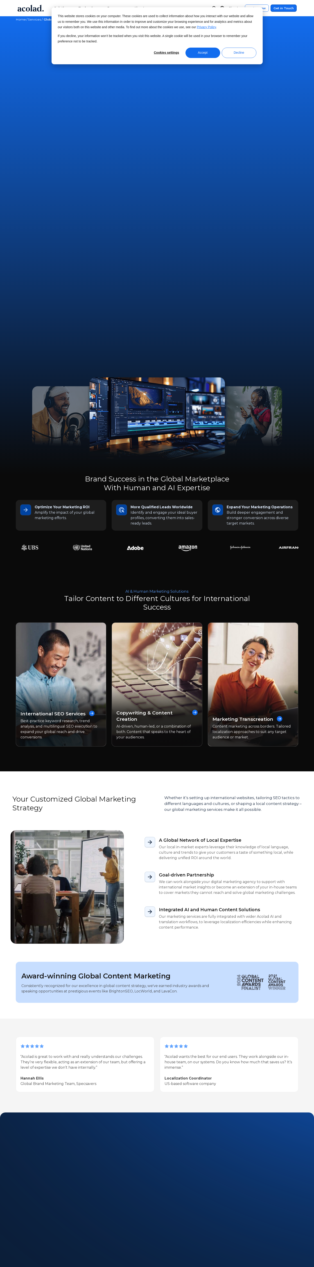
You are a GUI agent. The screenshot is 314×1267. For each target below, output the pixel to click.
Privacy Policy (206, 27)
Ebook (82, 1028)
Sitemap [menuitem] (242, 1241)
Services (34, 19)
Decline (239, 52)
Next (42, 1144)
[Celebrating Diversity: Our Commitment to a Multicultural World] (225, 1086)
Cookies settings (166, 52)
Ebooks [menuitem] (96, 1224)
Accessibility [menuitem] (245, 1232)
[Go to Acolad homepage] (31, 8)
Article (33, 1028)
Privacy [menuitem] (241, 1224)
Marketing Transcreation (248, 455)
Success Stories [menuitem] (103, 1232)
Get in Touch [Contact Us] (157, 83)
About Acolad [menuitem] (28, 1215)
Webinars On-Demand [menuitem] (110, 1215)
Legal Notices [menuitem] (247, 1215)
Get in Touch (283, 8)
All (19, 1028)
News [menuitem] (21, 1224)
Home (21, 19)
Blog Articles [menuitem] (101, 1241)
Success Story (57, 1028)
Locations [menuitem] (24, 1232)
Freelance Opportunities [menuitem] (38, 1249)
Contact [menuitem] (171, 1224)
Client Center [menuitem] (176, 1215)
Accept (203, 52)
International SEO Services (58, 449)
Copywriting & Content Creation (157, 451)
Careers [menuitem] (22, 1241)
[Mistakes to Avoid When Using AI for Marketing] (53, 1086)
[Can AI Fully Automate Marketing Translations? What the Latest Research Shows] (139, 1086)
